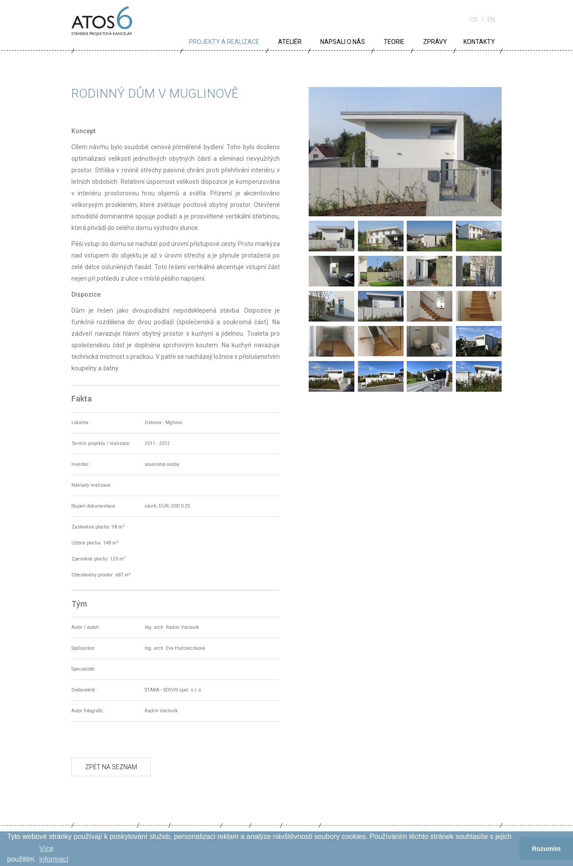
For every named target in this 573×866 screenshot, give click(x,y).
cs (474, 19)
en (491, 19)
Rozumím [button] (546, 848)
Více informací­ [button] (54, 854)
